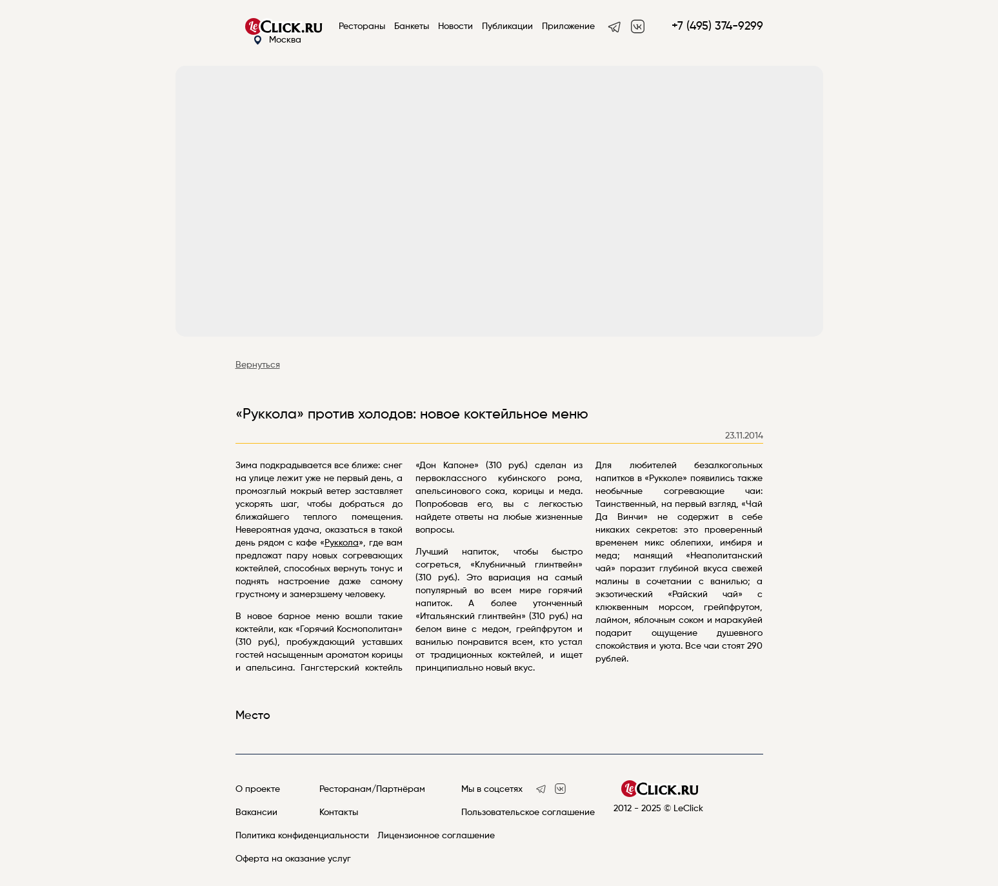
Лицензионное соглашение (436, 835)
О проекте (257, 789)
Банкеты (411, 26)
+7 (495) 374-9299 (717, 26)
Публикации (507, 26)
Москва (277, 40)
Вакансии (256, 812)
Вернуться (257, 364)
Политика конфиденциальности (302, 835)
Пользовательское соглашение (528, 812)
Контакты (338, 812)
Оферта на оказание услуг (293, 858)
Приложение (568, 26)
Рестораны (362, 26)
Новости (455, 26)
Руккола (341, 542)
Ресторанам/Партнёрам (372, 789)
